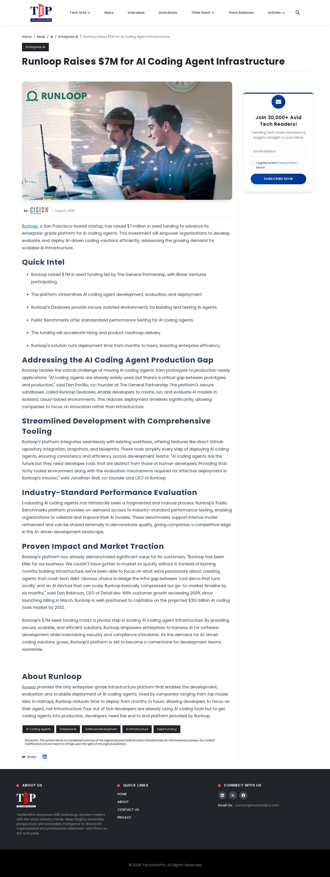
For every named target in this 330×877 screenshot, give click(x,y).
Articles (276, 12)
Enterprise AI (68, 36)
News (108, 12)
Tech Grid (80, 12)
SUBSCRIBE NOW (278, 178)
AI (51, 36)
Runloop (30, 226)
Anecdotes (168, 12)
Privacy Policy (287, 163)
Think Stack (203, 12)
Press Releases (241, 12)
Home (27, 36)
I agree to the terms (276, 165)
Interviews (136, 12)
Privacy (124, 817)
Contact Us (128, 809)
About (123, 802)
